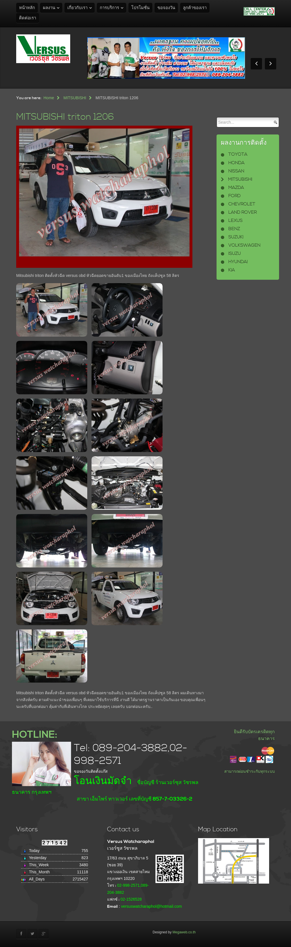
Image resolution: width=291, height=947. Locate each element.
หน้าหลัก (27, 8)
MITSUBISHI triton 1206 (65, 117)
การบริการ (109, 8)
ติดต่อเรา (27, 18)
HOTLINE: (34, 735)
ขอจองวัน (166, 8)
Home (48, 98)
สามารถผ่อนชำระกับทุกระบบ (249, 771)
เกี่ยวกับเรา (77, 8)
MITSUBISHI (74, 98)
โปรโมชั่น (140, 8)
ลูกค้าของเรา (195, 8)
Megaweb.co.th (184, 932)
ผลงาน (49, 8)
